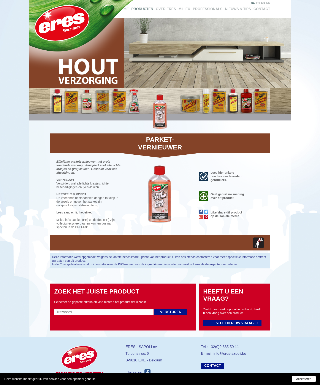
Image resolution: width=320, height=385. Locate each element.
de (268, 2)
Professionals (207, 9)
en (263, 2)
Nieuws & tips (238, 9)
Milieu (184, 9)
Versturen (170, 312)
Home (123, 9)
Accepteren (303, 379)
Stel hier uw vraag (234, 323)
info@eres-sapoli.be (230, 353)
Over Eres (166, 9)
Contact (261, 9)
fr (258, 2)
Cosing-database (71, 264)
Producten (142, 9)
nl (253, 2)
